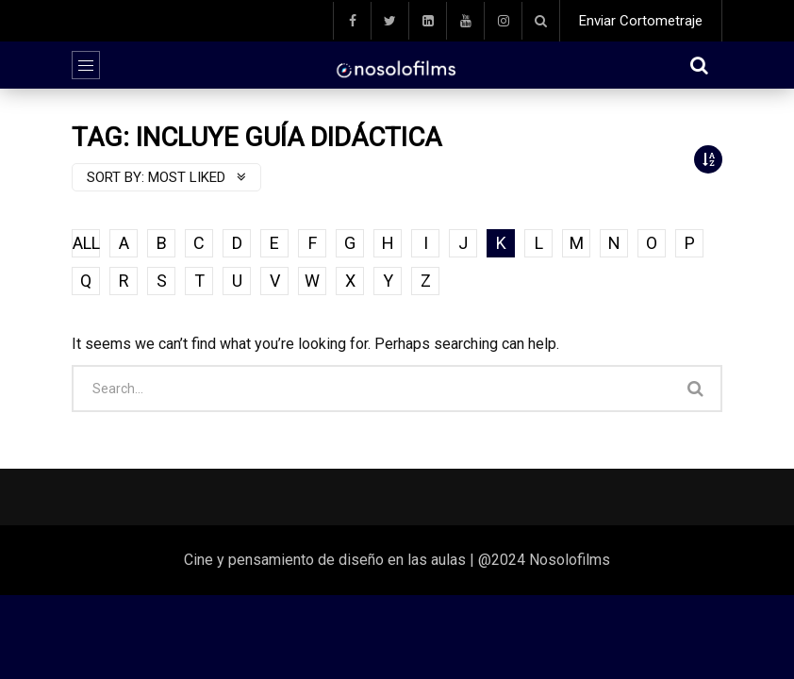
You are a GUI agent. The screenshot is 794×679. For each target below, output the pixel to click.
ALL (86, 243)
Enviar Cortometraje (641, 20)
